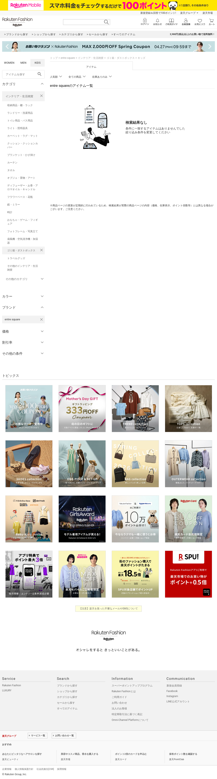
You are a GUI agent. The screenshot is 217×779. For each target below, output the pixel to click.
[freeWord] (23, 74)
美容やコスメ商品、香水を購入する (79, 754)
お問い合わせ (119, 702)
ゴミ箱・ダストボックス (21, 250)
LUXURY (6, 690)
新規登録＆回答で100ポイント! (158, 12)
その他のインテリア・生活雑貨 (22, 267)
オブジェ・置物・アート (21, 177)
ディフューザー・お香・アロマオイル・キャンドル (22, 187)
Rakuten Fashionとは (124, 691)
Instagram (172, 696)
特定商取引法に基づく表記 (127, 714)
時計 (9, 212)
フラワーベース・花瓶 (20, 196)
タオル (11, 170)
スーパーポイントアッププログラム (132, 685)
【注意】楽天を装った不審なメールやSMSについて (108, 608)
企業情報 (6, 769)
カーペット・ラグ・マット (22, 135)
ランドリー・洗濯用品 (20, 112)
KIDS (38, 62)
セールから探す (66, 702)
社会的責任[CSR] (45, 769)
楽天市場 (208, 12)
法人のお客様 (119, 708)
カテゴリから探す (67, 697)
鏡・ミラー (13, 204)
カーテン (12, 162)
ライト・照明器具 (17, 128)
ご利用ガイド (119, 697)
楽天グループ (188, 12)
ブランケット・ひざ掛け (21, 154)
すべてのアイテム (67, 708)
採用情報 (61, 769)
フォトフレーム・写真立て (22, 231)
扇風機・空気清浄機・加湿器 (22, 241)
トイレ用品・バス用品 (20, 120)
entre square (68, 57)
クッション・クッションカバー (22, 145)
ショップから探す (67, 691)
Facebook (172, 691)
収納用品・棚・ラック (20, 105)
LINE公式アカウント (178, 701)
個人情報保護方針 (24, 769)
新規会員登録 (174, 685)
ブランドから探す (67, 685)
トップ (54, 57)
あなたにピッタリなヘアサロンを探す (22, 754)
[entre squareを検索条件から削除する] (41, 319)
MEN (23, 62)
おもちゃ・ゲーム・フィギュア (22, 221)
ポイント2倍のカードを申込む (131, 754)
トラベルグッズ (16, 258)
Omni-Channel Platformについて (130, 720)
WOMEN (9, 62)
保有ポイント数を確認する (183, 754)
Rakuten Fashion (11, 685)
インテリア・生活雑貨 (19, 96)
